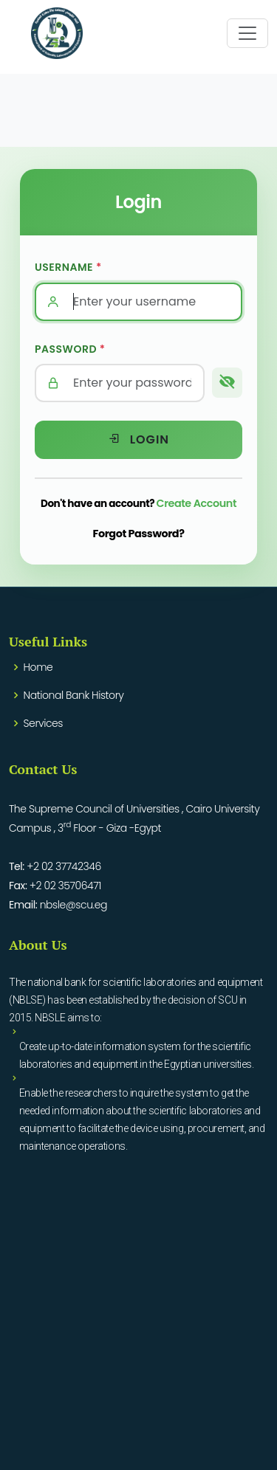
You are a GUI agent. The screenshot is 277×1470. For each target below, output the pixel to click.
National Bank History (74, 695)
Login (138, 439)
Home (38, 667)
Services (43, 723)
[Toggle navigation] (247, 33)
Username (68, 267)
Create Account (197, 503)
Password (70, 349)
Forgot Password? (139, 533)
